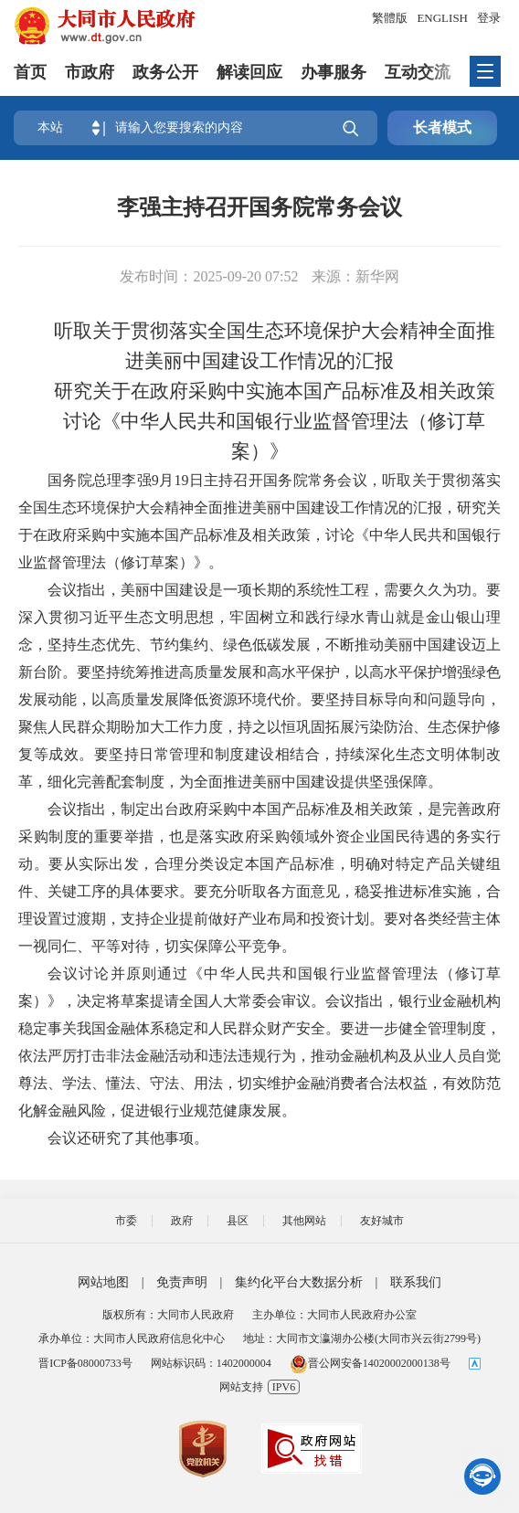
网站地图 (103, 1282)
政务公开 (165, 72)
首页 (30, 72)
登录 (489, 18)
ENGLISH (442, 18)
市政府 (89, 72)
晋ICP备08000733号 (85, 1363)
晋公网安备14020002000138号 (370, 1363)
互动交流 (417, 72)
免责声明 (181, 1282)
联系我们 (415, 1282)
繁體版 (390, 18)
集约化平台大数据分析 (299, 1282)
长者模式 (442, 127)
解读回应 (249, 72)
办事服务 (333, 72)
